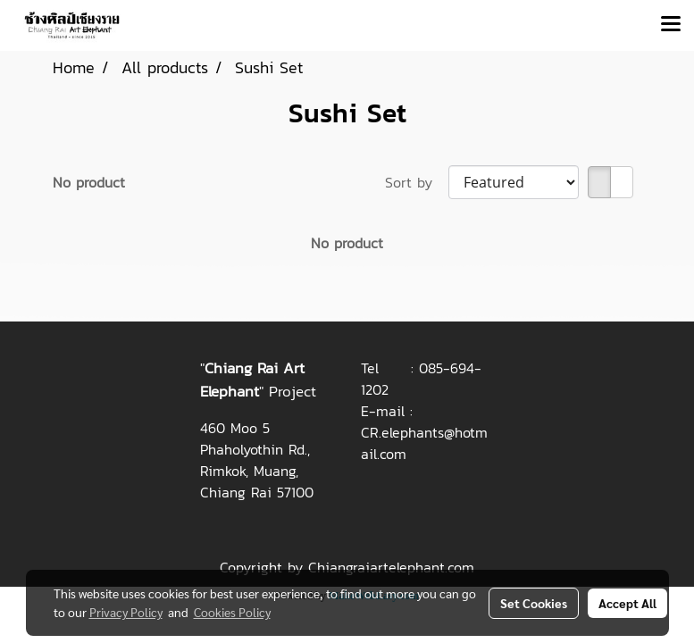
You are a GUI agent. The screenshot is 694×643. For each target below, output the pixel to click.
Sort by (416, 182)
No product (89, 182)
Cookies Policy (232, 612)
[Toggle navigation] (670, 25)
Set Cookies (533, 603)
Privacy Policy (126, 612)
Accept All (627, 603)
